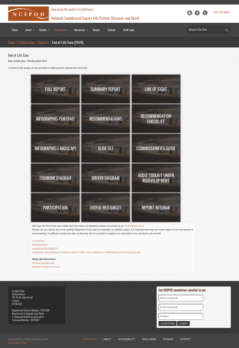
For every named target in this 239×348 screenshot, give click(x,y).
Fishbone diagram (55, 178)
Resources (80, 30)
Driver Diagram (106, 178)
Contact (112, 30)
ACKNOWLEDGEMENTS (45, 248)
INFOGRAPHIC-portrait (55, 118)
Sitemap (168, 339)
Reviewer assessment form (46, 267)
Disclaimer (149, 339)
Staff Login (128, 30)
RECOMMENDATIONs (105, 118)
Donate (96, 30)
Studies (43, 30)
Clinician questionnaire (43, 263)
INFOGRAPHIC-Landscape (55, 148)
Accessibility (126, 339)
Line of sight (156, 89)
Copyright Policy (17, 342)
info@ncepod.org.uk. (133, 226)
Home (15, 30)
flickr (205, 12)
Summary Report (106, 89)
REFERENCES (40, 245)
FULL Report (55, 89)
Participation (55, 207)
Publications (61, 30)
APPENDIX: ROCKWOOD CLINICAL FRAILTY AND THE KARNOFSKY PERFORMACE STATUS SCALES (86, 252)
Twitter (189, 12)
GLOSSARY (38, 241)
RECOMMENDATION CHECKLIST (156, 118)
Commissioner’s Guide (155, 148)
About (28, 30)
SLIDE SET (106, 148)
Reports (43, 42)
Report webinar (156, 207)
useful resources (105, 207)
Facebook (197, 12)
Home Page (90, 339)
